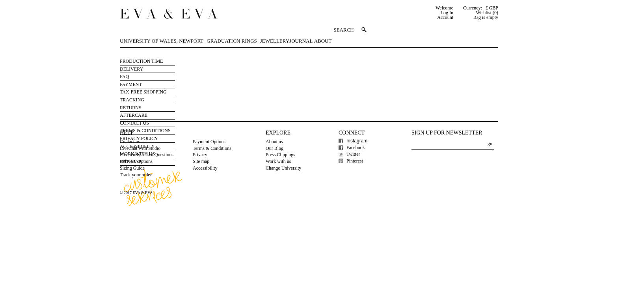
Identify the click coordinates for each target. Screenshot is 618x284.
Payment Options (209, 141)
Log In (447, 12)
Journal (301, 41)
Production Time (141, 61)
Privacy (200, 154)
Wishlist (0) (487, 12)
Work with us (278, 161)
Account (445, 17)
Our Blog (274, 148)
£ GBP (492, 8)
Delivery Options (136, 161)
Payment (131, 84)
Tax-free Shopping (143, 92)
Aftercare (133, 115)
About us (274, 141)
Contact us (130, 141)
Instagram (356, 140)
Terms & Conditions (212, 148)
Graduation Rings (232, 41)
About (323, 41)
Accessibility (205, 168)
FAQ (124, 76)
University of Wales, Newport (161, 41)
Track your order (136, 175)
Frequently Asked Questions (146, 154)
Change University (283, 168)
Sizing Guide (132, 168)
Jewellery (274, 41)
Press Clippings (280, 154)
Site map (201, 161)
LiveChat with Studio (140, 148)
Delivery (131, 69)
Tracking (132, 100)
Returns (130, 107)
